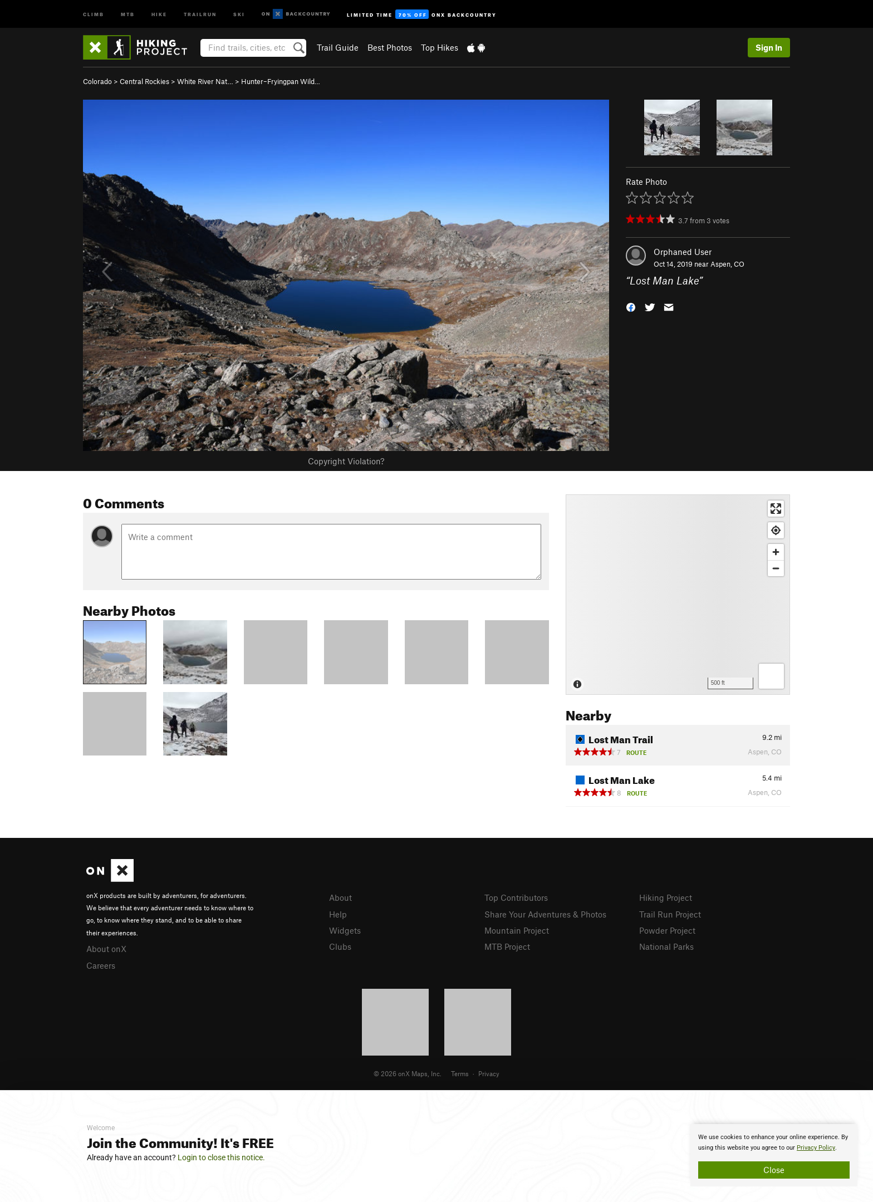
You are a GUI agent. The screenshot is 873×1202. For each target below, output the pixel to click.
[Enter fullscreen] (776, 509)
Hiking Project (665, 897)
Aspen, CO (727, 263)
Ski (239, 13)
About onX (106, 949)
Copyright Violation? (346, 461)
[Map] (677, 594)
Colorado (97, 81)
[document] (774, 1155)
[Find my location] (776, 530)
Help (338, 914)
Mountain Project (516, 930)
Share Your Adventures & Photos (545, 914)
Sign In (769, 47)
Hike (159, 13)
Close (773, 1170)
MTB (128, 13)
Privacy (488, 1073)
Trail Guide (338, 47)
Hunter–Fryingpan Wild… (280, 81)
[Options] (771, 676)
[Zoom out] (776, 568)
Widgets (345, 930)
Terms (460, 1073)
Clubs (340, 946)
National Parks (666, 946)
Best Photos (389, 47)
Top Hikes (439, 47)
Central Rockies (144, 81)
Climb (93, 13)
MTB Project (507, 946)
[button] (631, 306)
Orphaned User (683, 252)
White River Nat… (205, 81)
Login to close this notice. (221, 1157)
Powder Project (667, 930)
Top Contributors (516, 897)
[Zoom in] (776, 552)
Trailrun (200, 13)
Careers (100, 965)
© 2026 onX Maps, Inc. (408, 1073)
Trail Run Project (670, 914)
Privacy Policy (816, 1147)
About (340, 897)
